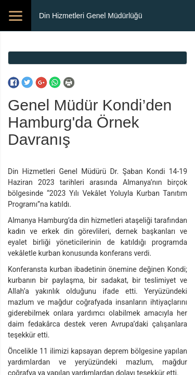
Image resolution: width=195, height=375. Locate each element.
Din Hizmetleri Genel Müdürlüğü (90, 15)
